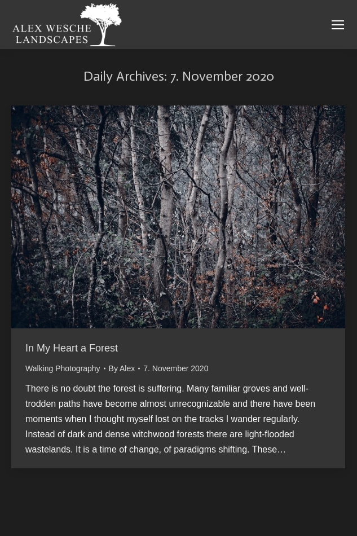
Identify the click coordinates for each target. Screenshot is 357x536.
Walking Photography (62, 368)
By (122, 368)
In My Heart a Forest (71, 348)
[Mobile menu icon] (338, 25)
